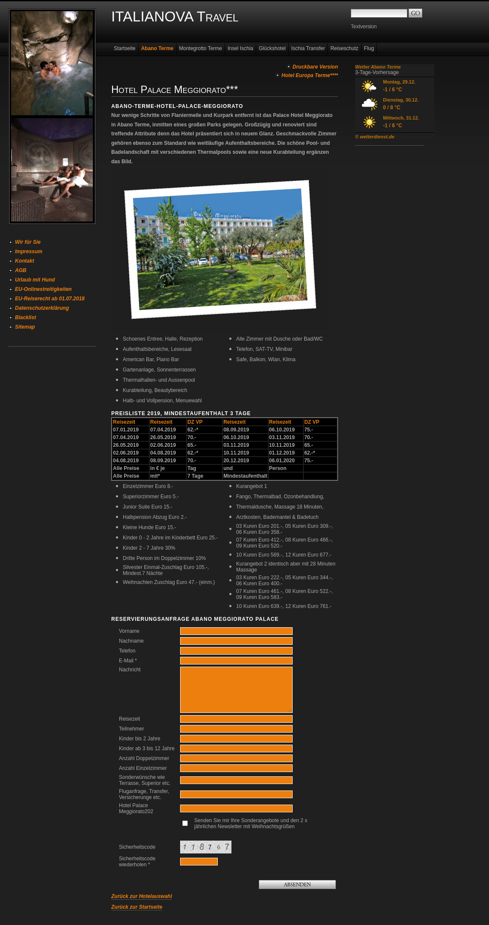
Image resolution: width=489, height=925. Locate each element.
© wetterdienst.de (374, 136)
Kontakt (24, 261)
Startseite (125, 48)
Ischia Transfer (308, 48)
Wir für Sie (28, 242)
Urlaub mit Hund (35, 280)
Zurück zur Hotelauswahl (141, 896)
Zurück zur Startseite (136, 907)
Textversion (364, 27)
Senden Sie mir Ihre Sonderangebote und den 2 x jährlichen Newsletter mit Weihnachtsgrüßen (250, 823)
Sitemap (25, 327)
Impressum (28, 251)
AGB (21, 270)
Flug (369, 48)
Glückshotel (272, 48)
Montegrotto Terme (200, 48)
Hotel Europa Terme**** (310, 75)
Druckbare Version (315, 67)
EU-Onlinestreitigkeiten (43, 289)
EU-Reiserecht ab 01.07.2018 (50, 299)
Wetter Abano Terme (378, 66)
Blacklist (25, 317)
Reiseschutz (344, 48)
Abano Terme (157, 48)
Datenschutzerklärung (42, 308)
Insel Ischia (240, 48)
